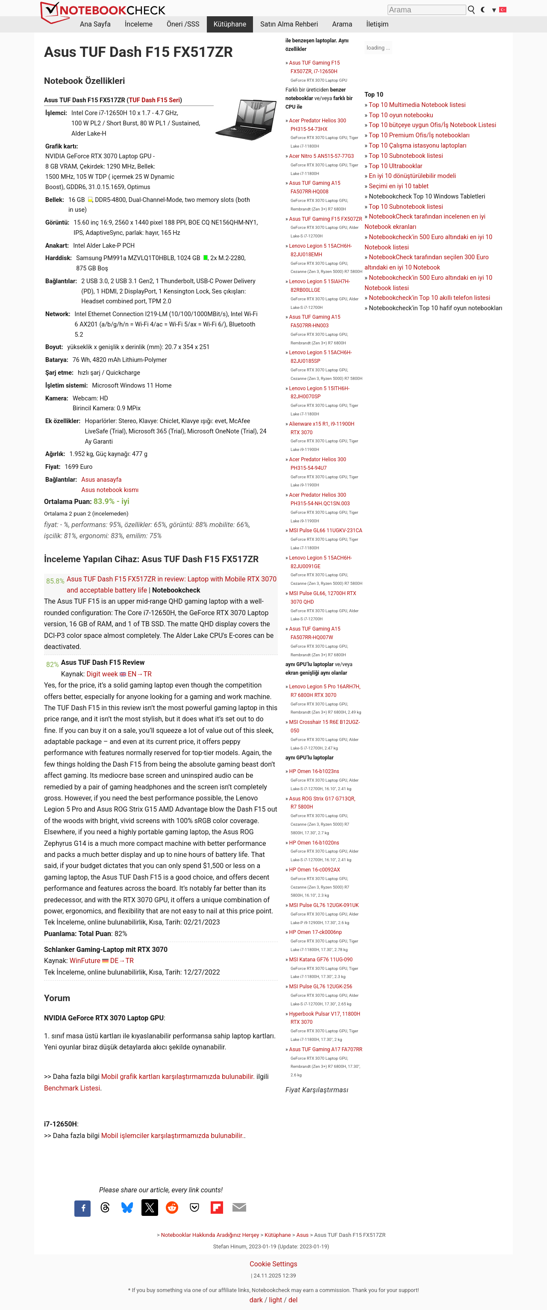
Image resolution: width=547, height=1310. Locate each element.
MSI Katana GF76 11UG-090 (321, 960)
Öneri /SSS (183, 24)
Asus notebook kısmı (109, 490)
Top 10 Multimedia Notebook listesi (417, 105)
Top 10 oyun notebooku (401, 115)
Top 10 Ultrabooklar (395, 166)
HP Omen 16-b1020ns (314, 843)
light (275, 1300)
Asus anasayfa (101, 479)
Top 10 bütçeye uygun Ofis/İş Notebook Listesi (432, 125)
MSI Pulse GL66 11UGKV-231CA (325, 530)
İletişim (377, 24)
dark (256, 1300)
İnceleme (139, 24)
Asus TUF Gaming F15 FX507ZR (325, 219)
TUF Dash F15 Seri (154, 100)
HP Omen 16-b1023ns (314, 771)
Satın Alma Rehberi (289, 24)
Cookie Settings (273, 1264)
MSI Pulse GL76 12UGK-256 (321, 987)
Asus (303, 1235)
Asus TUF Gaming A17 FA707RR (325, 1049)
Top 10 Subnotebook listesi (406, 156)
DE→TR (122, 961)
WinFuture (85, 961)
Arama (342, 24)
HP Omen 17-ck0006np (315, 932)
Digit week (102, 674)
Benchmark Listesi (72, 1088)
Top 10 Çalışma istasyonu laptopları (417, 145)
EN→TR (140, 674)
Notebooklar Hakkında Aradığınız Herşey (210, 1235)
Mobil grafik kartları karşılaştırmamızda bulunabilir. (178, 1077)
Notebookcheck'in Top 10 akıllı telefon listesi (429, 298)
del (292, 1300)
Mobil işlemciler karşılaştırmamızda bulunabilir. (172, 1136)
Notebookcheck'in (394, 278)
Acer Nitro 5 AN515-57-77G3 (321, 156)
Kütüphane (230, 24)
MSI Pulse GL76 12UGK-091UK (324, 905)
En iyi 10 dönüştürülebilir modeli (412, 176)
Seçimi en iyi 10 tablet (399, 186)
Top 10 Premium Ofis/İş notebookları (419, 135)
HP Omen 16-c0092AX (314, 870)
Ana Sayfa (95, 24)
